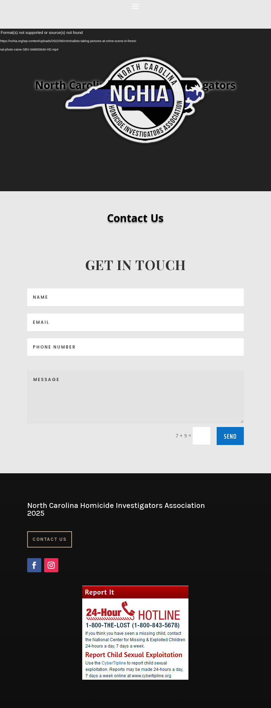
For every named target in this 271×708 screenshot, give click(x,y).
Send (230, 436)
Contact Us (49, 539)
